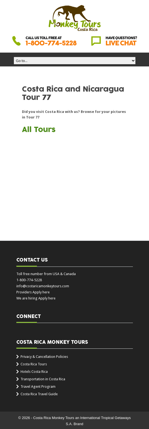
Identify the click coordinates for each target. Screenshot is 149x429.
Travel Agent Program (38, 386)
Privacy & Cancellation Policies (44, 357)
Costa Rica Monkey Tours (75, 18)
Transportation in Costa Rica (43, 379)
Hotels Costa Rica (34, 371)
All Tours (38, 130)
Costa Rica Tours (34, 364)
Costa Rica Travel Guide (39, 394)
